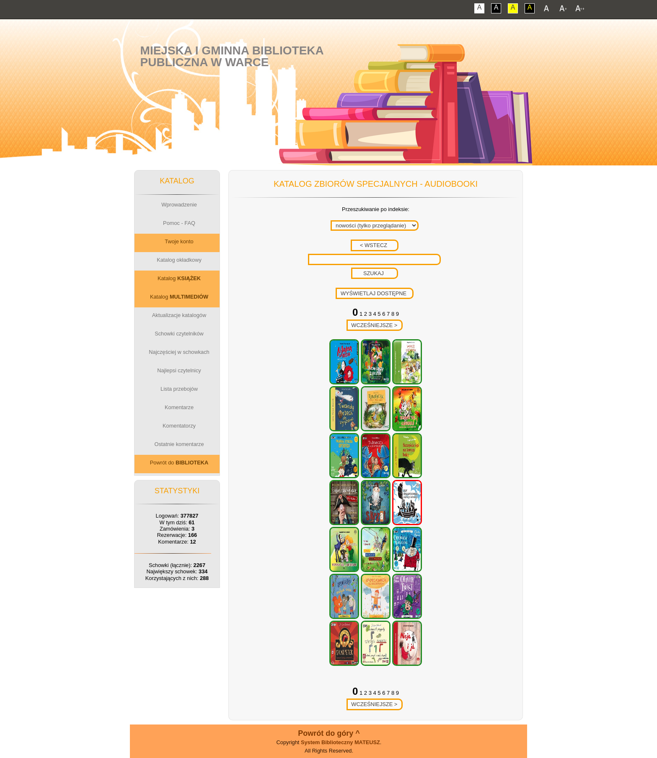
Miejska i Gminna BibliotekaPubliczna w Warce (232, 56)
